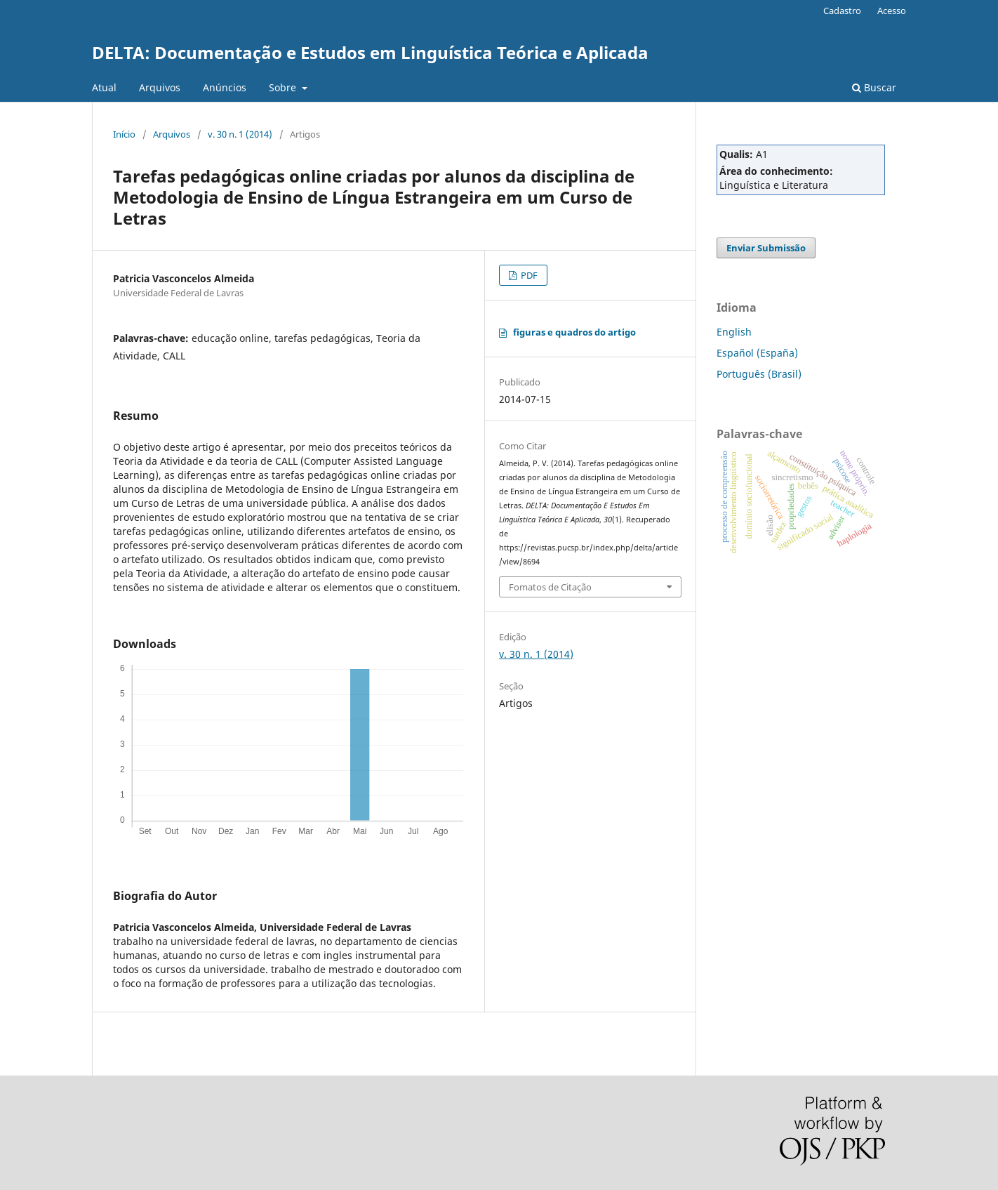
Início (124, 134)
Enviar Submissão (766, 248)
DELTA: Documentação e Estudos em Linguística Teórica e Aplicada (370, 52)
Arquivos (159, 87)
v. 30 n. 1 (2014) (240, 134)
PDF (528, 275)
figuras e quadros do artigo (574, 332)
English (734, 331)
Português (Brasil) (759, 374)
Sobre (284, 87)
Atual (104, 87)
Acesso (891, 10)
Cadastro (842, 10)
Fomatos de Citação (550, 587)
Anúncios (224, 87)
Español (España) (757, 352)
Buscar (874, 87)
